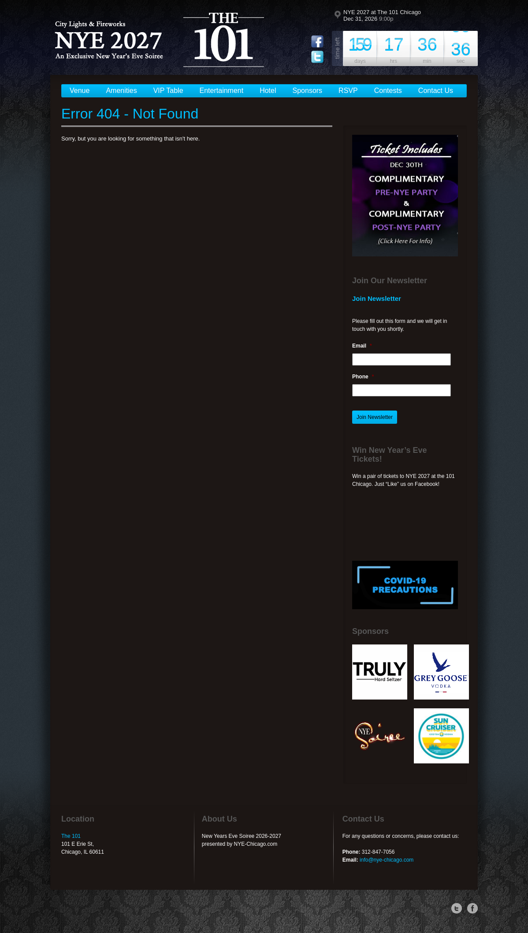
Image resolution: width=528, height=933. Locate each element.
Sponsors (308, 90)
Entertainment (222, 90)
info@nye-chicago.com (386, 860)
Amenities (121, 90)
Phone (363, 377)
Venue (79, 90)
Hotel (268, 90)
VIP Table (168, 90)
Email (362, 346)
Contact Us (435, 90)
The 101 (71, 836)
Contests (388, 90)
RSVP (348, 90)
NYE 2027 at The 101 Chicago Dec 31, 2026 (382, 15)
